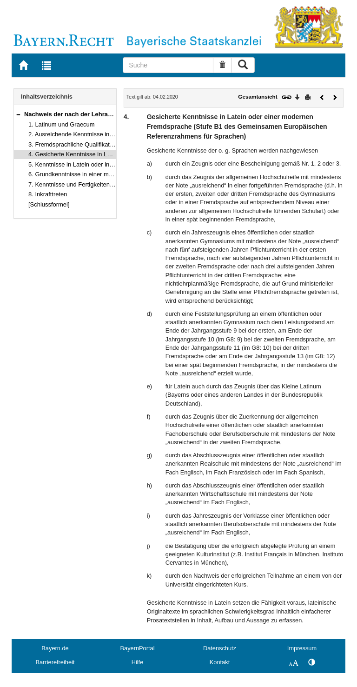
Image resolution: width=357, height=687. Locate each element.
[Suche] (168, 65)
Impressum (302, 648)
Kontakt (220, 662)
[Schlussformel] (49, 204)
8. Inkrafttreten (47, 194)
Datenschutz (219, 648)
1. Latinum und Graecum (61, 124)
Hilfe (138, 662)
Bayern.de (54, 648)
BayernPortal (137, 648)
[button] (18, 114)
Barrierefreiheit (55, 662)
